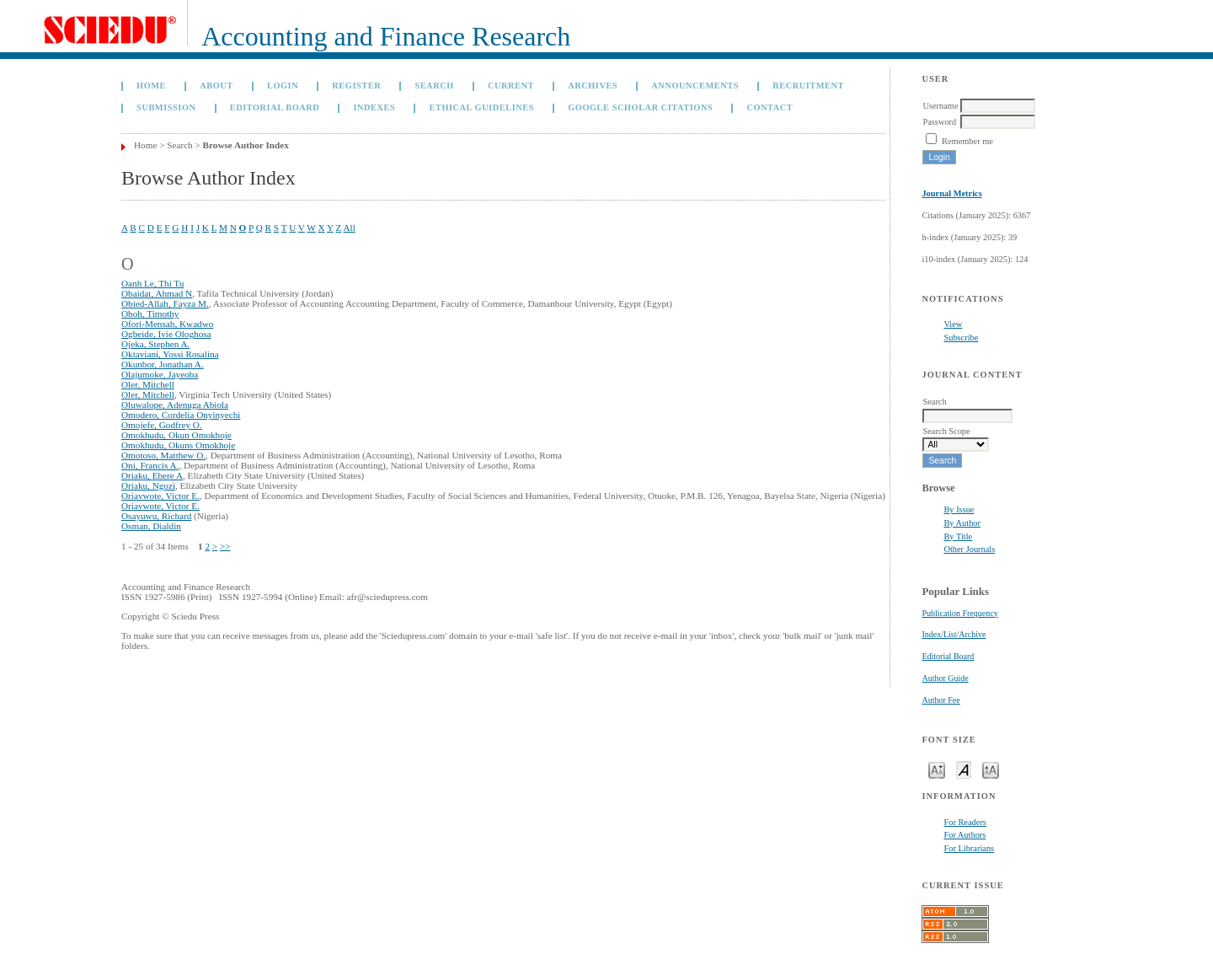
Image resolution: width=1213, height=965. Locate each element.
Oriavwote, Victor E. (160, 496)
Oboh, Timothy (150, 313)
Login (282, 85)
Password (939, 121)
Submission (165, 107)
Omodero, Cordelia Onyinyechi (180, 415)
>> (225, 546)
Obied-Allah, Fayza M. (165, 303)
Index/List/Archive (954, 634)
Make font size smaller (936, 769)
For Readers (964, 822)
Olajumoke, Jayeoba (159, 374)
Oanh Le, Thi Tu (152, 283)
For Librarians (968, 848)
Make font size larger (990, 769)
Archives (592, 85)
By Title (957, 536)
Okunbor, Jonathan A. (162, 364)
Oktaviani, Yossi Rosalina (170, 354)
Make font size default (963, 769)
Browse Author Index (246, 145)
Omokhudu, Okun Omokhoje (176, 435)
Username (940, 105)
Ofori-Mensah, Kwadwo (167, 324)
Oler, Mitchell (147, 384)
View (952, 324)
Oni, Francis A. (150, 465)
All (349, 227)
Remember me (967, 141)
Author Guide (945, 678)
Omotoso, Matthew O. (163, 455)
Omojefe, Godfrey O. (161, 425)
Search (433, 85)
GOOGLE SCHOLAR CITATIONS (640, 107)
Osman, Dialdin (151, 526)
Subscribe (960, 337)
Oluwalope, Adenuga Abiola (174, 404)
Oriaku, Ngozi (148, 485)
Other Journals (969, 549)
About (216, 85)
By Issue (958, 509)
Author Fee (940, 700)
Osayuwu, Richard (156, 516)
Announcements (695, 85)
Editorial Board (948, 656)
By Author (962, 523)
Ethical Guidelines (481, 107)
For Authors (964, 834)
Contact (769, 107)
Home (151, 85)
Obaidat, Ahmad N (156, 293)
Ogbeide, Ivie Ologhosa (166, 334)
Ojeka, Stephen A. (155, 344)
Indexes (374, 107)
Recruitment (808, 85)
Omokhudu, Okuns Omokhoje (178, 445)
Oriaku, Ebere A (152, 475)
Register (356, 85)
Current (511, 85)
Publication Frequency (959, 613)
